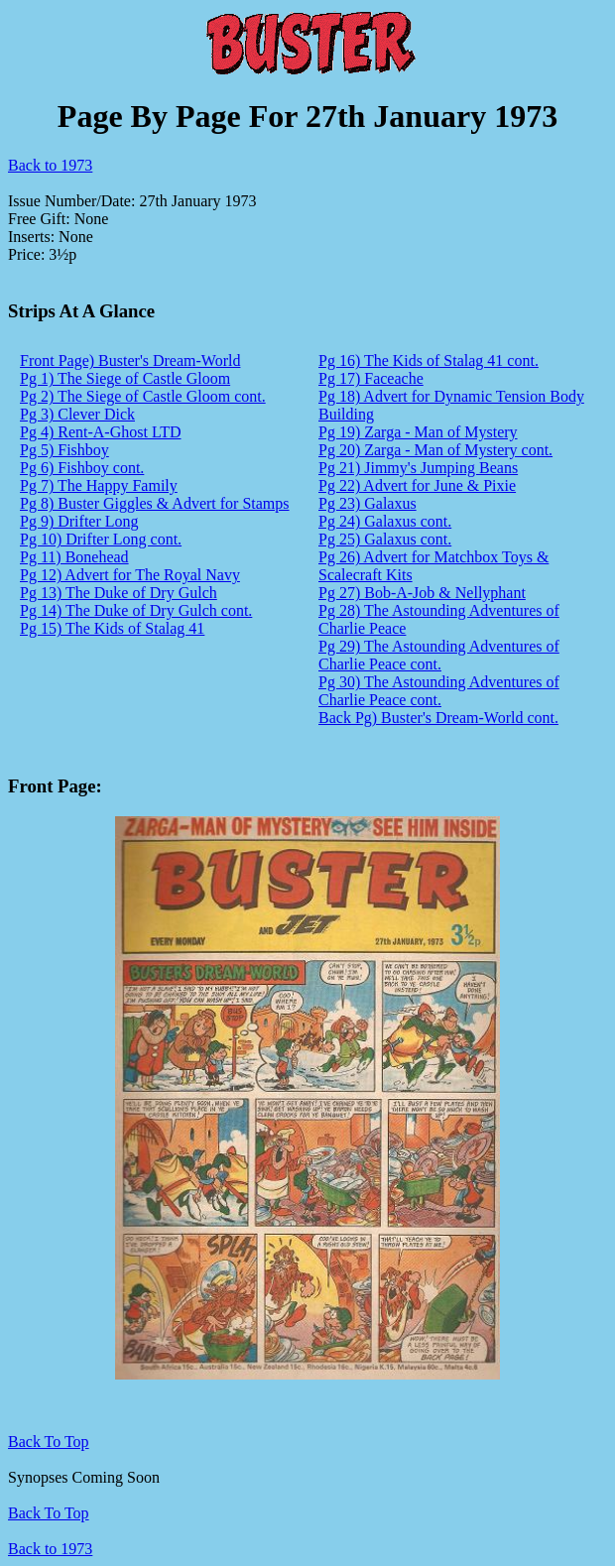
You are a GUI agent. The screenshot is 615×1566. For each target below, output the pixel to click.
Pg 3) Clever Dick (77, 414)
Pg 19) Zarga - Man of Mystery (418, 431)
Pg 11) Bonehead (74, 556)
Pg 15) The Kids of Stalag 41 (112, 628)
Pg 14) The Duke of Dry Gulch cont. (136, 610)
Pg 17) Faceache (371, 378)
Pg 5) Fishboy (64, 449)
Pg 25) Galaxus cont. (384, 539)
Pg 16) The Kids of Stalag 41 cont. (428, 360)
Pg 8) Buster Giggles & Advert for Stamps (155, 503)
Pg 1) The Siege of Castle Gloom (125, 378)
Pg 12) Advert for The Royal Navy (130, 574)
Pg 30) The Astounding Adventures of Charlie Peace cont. (438, 690)
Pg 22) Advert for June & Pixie (417, 485)
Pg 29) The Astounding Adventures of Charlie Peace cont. (438, 655)
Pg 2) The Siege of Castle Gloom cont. (143, 396)
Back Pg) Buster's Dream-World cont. (438, 717)
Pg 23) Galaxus (367, 503)
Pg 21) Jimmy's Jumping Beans (418, 467)
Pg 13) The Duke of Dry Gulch (118, 592)
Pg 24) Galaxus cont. (384, 521)
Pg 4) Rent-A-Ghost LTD (101, 431)
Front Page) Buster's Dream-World (130, 360)
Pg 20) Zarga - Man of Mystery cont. (435, 449)
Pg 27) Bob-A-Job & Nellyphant (422, 592)
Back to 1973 (50, 165)
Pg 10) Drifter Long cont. (101, 539)
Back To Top (48, 1513)
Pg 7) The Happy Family (99, 485)
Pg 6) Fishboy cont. (82, 467)
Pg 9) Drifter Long (79, 521)
